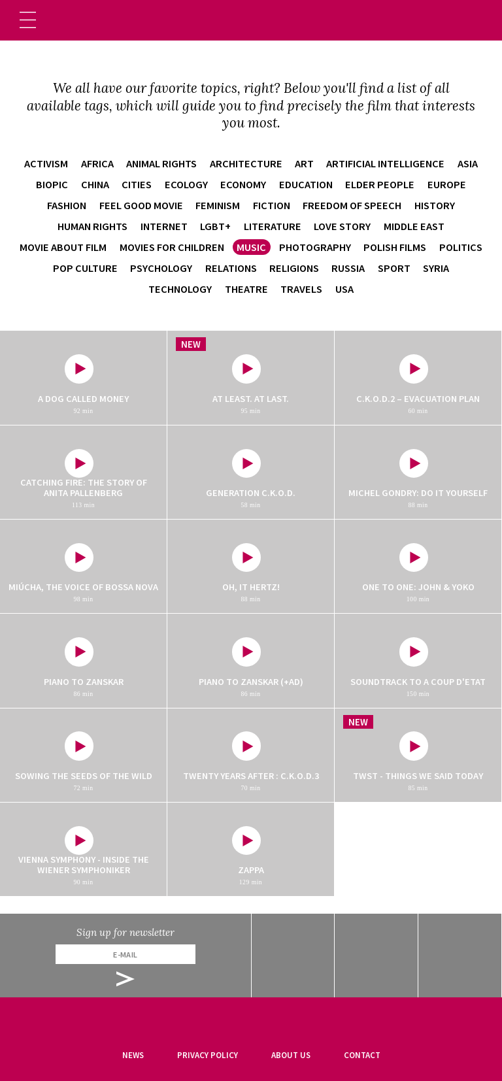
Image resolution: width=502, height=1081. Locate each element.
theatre (246, 288)
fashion (66, 205)
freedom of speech (352, 205)
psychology (161, 267)
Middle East (414, 226)
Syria (436, 267)
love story (342, 226)
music (251, 247)
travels (301, 288)
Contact (362, 1055)
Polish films (394, 247)
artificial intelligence (385, 163)
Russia (348, 267)
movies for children (172, 247)
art (304, 163)
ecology (186, 184)
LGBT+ (215, 226)
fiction (271, 205)
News (133, 1055)
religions (294, 267)
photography (315, 247)
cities (137, 184)
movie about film (63, 247)
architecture (246, 163)
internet (164, 226)
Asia (468, 163)
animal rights (161, 163)
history (434, 205)
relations (231, 267)
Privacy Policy (207, 1055)
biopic (52, 184)
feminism (217, 205)
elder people (379, 184)
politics (460, 247)
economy (243, 184)
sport (394, 267)
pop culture (85, 267)
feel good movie (141, 205)
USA (344, 288)
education (306, 184)
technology (180, 288)
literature (272, 226)
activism (46, 163)
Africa (97, 163)
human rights (92, 226)
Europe (446, 184)
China (95, 184)
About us (290, 1055)
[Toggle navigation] (28, 20)
